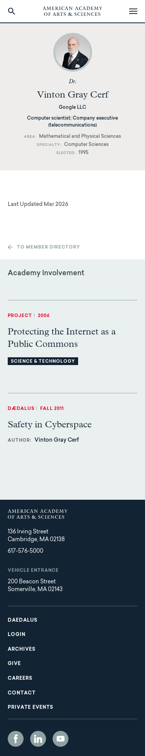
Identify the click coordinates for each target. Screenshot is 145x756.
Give (14, 664)
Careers (20, 678)
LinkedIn (38, 739)
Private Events (30, 707)
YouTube (60, 739)
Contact (22, 693)
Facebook (16, 739)
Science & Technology (43, 362)
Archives (22, 649)
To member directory (48, 247)
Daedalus (23, 620)
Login (17, 635)
